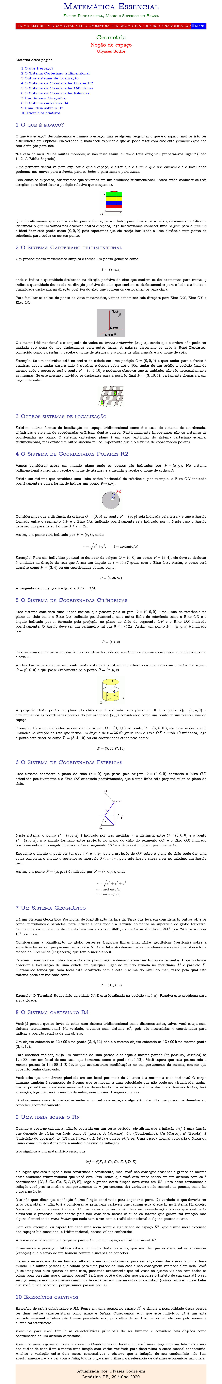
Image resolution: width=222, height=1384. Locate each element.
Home (23, 26)
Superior (151, 26)
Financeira (172, 26)
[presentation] (74, 231)
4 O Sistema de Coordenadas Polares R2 (57, 83)
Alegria (38, 26)
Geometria (99, 26)
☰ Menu (198, 26)
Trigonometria (126, 26)
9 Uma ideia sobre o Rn (42, 108)
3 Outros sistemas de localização (49, 78)
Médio (81, 26)
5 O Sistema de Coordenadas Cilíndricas (57, 88)
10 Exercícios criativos (40, 113)
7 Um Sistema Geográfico (43, 98)
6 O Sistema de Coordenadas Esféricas (55, 93)
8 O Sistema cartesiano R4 (44, 103)
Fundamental (60, 26)
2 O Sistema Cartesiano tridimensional (55, 73)
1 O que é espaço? (37, 68)
